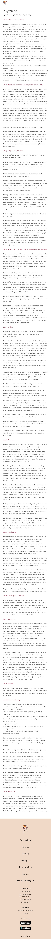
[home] (24, 3)
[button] (47, 3)
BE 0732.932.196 (25, 902)
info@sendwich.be (25, 899)
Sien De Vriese (25, 891)
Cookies (25, 913)
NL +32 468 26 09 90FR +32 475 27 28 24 (25, 895)
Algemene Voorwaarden (25, 910)
